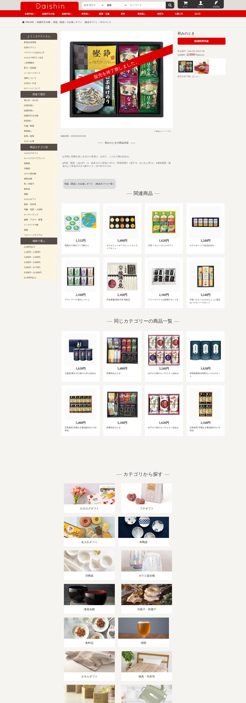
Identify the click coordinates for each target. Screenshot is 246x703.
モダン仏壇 (29, 141)
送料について (30, 78)
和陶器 (27, 163)
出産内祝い (30, 14)
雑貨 (26, 230)
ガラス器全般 (30, 173)
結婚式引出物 (48, 14)
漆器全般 (28, 179)
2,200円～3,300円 (32, 262)
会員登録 (216, 7)
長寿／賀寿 (29, 136)
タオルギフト (30, 199)
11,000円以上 (30, 277)
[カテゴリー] (93, 5)
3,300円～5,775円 (32, 267)
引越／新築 (29, 126)
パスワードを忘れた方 (34, 52)
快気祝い (85, 14)
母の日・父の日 (31, 100)
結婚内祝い (67, 14)
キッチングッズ (31, 214)
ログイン (200, 7)
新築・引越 (104, 14)
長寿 (123, 14)
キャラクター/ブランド (34, 158)
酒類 (26, 194)
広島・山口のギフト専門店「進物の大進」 (123, 682)
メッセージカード (32, 73)
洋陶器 (27, 168)
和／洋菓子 (29, 184)
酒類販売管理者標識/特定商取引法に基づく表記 (81, 663)
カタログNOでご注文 (33, 57)
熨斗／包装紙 (30, 68)
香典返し (142, 14)
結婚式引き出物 (31, 115)
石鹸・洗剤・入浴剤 (33, 209)
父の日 (197, 14)
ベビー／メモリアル (33, 235)
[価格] (116, 5)
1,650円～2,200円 (32, 257)
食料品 (27, 189)
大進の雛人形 (123, 686)
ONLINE (29, 22)
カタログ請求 (144, 663)
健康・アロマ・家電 (33, 219)
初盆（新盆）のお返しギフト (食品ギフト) (75, 22)
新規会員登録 (30, 42)
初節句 (160, 14)
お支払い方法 (30, 83)
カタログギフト (31, 153)
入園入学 (179, 14)
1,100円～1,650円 (32, 252)
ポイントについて (32, 88)
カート (185, 7)
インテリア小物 (31, 225)
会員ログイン (30, 47)
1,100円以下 (29, 247)
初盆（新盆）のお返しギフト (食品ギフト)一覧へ (89, 183)
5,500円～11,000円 (33, 272)
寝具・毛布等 (30, 204)
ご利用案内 (29, 63)
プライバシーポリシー (121, 663)
